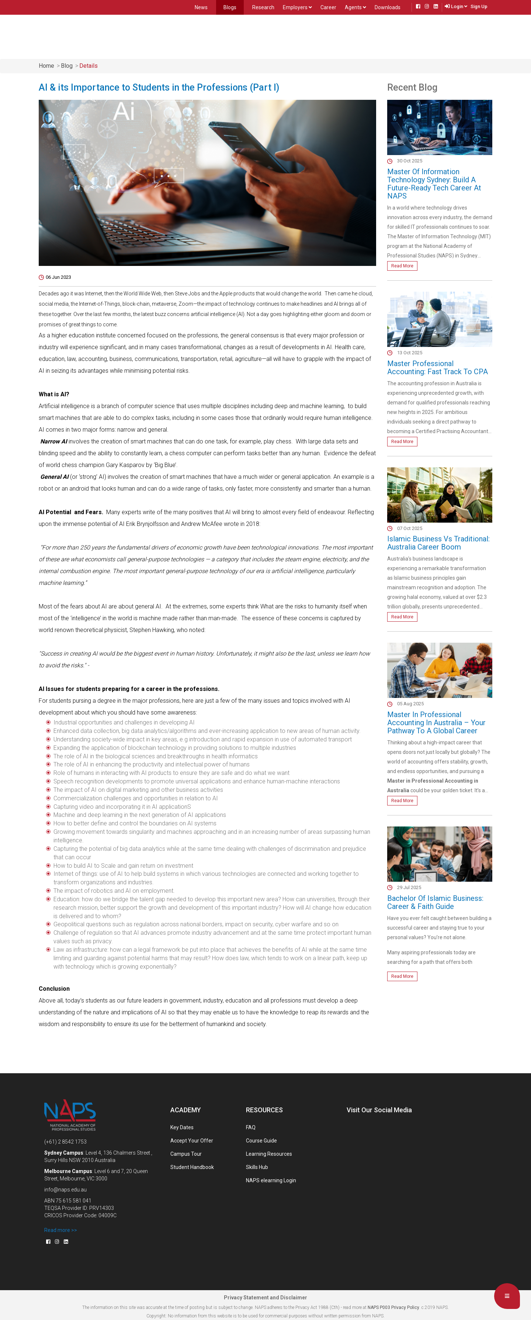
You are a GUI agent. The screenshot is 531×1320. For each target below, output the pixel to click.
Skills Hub (257, 1167)
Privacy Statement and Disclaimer (265, 1297)
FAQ (251, 1127)
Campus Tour (186, 1154)
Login (459, 6)
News (201, 7)
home (46, 65)
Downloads (387, 7)
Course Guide (261, 1141)
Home (136, 35)
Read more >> (60, 1230)
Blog (67, 65)
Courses (163, 36)
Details (88, 65)
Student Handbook (192, 1167)
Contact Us (389, 36)
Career (328, 7)
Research (263, 7)
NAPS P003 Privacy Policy (393, 1307)
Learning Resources (269, 1154)
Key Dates (182, 1127)
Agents (355, 7)
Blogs (229, 7)
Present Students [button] (341, 36)
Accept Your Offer (191, 1141)
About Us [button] (201, 35)
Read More (402, 265)
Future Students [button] (285, 36)
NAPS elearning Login (271, 1180)
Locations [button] (237, 36)
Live (419, 36)
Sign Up (479, 6)
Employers (297, 7)
